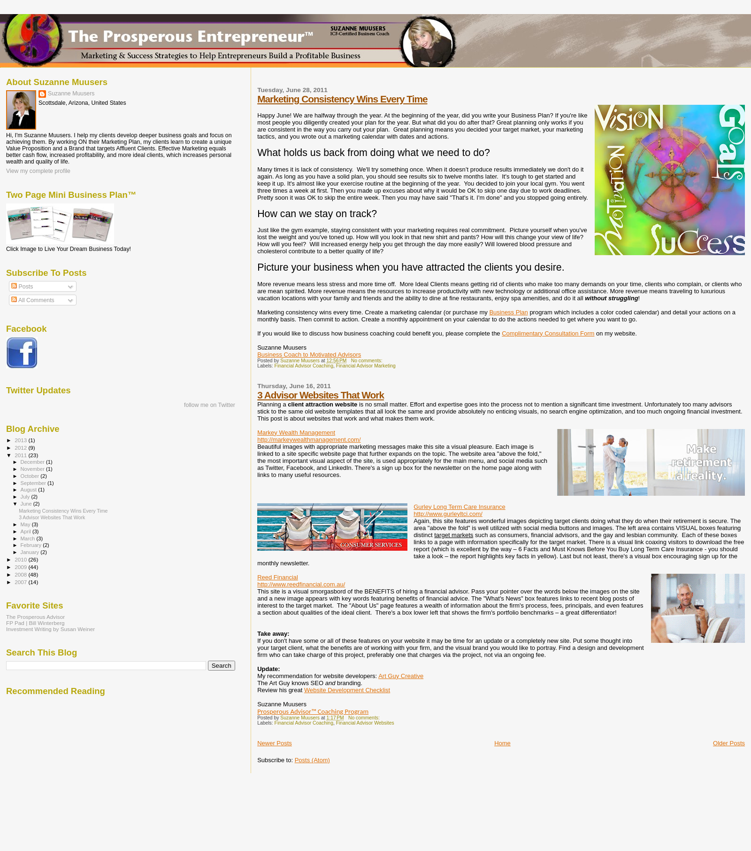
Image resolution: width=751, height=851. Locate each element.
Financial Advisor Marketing (366, 365)
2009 (21, 567)
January (31, 552)
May (26, 524)
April (26, 531)
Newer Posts (274, 743)
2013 (21, 440)
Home (502, 743)
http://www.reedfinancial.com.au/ (301, 584)
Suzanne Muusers (71, 93)
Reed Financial (277, 577)
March (29, 538)
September (34, 483)
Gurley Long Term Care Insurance (460, 506)
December (33, 462)
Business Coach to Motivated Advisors (309, 354)
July (26, 497)
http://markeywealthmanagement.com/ (308, 439)
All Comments (32, 300)
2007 (21, 582)
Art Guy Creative (400, 675)
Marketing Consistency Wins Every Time (342, 99)
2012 (21, 448)
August (29, 489)
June (27, 504)
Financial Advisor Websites (365, 723)
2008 (21, 574)
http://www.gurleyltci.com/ (448, 513)
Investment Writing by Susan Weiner (50, 629)
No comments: (367, 360)
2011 (21, 455)
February (32, 545)
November (33, 469)
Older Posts (729, 743)
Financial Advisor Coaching (304, 365)
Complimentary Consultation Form (548, 333)
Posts (22, 286)
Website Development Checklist (347, 690)
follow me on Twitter (209, 405)
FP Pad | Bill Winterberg (35, 623)
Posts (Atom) (312, 760)
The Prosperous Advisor (35, 617)
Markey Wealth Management (296, 432)
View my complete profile (38, 171)
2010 (21, 559)
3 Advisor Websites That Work (320, 395)
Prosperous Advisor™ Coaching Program (312, 711)
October (31, 476)
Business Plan (508, 312)
